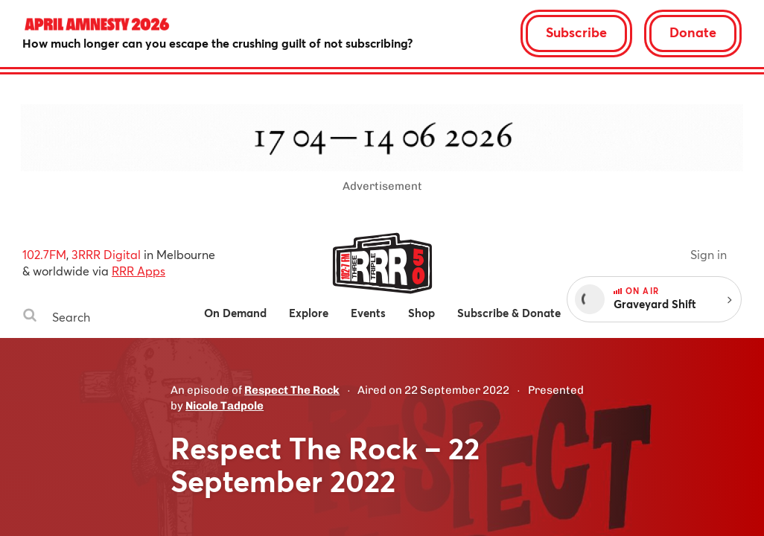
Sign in (708, 254)
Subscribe (576, 32)
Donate (692, 32)
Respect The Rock (292, 390)
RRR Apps (138, 270)
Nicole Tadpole (224, 405)
